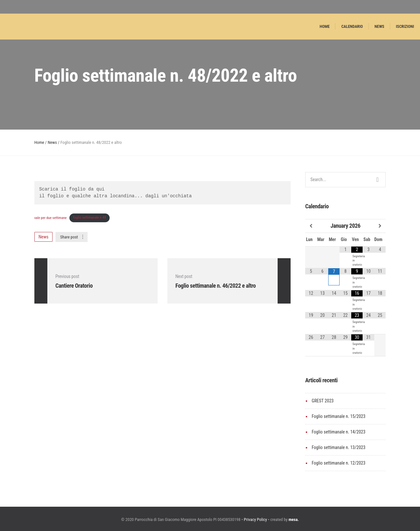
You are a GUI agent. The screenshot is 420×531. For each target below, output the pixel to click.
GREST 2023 (323, 400)
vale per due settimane (50, 217)
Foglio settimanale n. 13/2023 (339, 447)
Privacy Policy (255, 519)
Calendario (352, 26)
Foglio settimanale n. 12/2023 (339, 463)
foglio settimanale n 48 (89, 217)
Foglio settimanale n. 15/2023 (339, 416)
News (379, 26)
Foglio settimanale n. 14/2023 (339, 431)
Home (325, 26)
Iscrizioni (405, 26)
